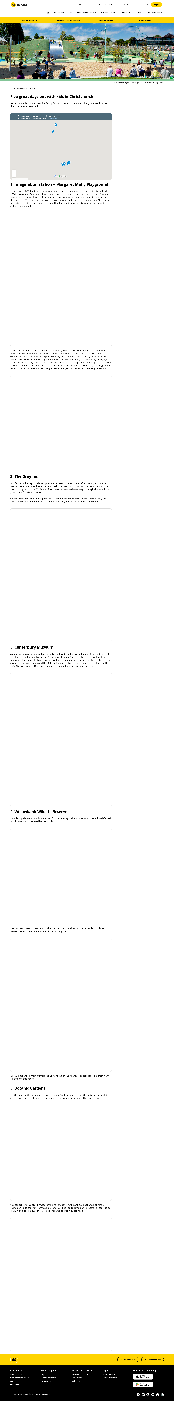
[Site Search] (147, 5)
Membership (59, 12)
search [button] (147, 4)
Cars (70, 12)
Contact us (136, 5)
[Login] (156, 4)
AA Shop (99, 5)
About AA (78, 5)
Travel (139, 12)
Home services (126, 12)
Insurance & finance (108, 12)
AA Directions (126, 5)
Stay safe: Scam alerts (112, 5)
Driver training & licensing (86, 12)
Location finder (89, 5)
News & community (154, 12)
